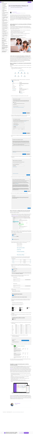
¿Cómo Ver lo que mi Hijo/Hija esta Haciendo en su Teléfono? (5, 31)
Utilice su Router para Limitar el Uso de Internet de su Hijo (5, 29)
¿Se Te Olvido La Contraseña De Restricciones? (4, 5)
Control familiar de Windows (14, 215)
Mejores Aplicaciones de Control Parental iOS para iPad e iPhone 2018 (5, 25)
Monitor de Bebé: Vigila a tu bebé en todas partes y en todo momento (5, 33)
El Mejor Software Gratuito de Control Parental (4, 11)
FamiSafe (11, 368)
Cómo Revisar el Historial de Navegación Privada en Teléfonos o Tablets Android (5, 17)
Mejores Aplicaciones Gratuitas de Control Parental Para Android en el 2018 (5, 20)
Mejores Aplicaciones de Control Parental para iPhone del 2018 (5, 15)
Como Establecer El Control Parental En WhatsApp (4, 7)
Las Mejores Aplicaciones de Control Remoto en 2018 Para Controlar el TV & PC (5, 35)
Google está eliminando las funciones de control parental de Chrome (5, 23)
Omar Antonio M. (17, 403)
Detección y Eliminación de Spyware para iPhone (5, 27)
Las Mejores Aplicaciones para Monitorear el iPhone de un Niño (5, 13)
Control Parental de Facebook (4, 9)
